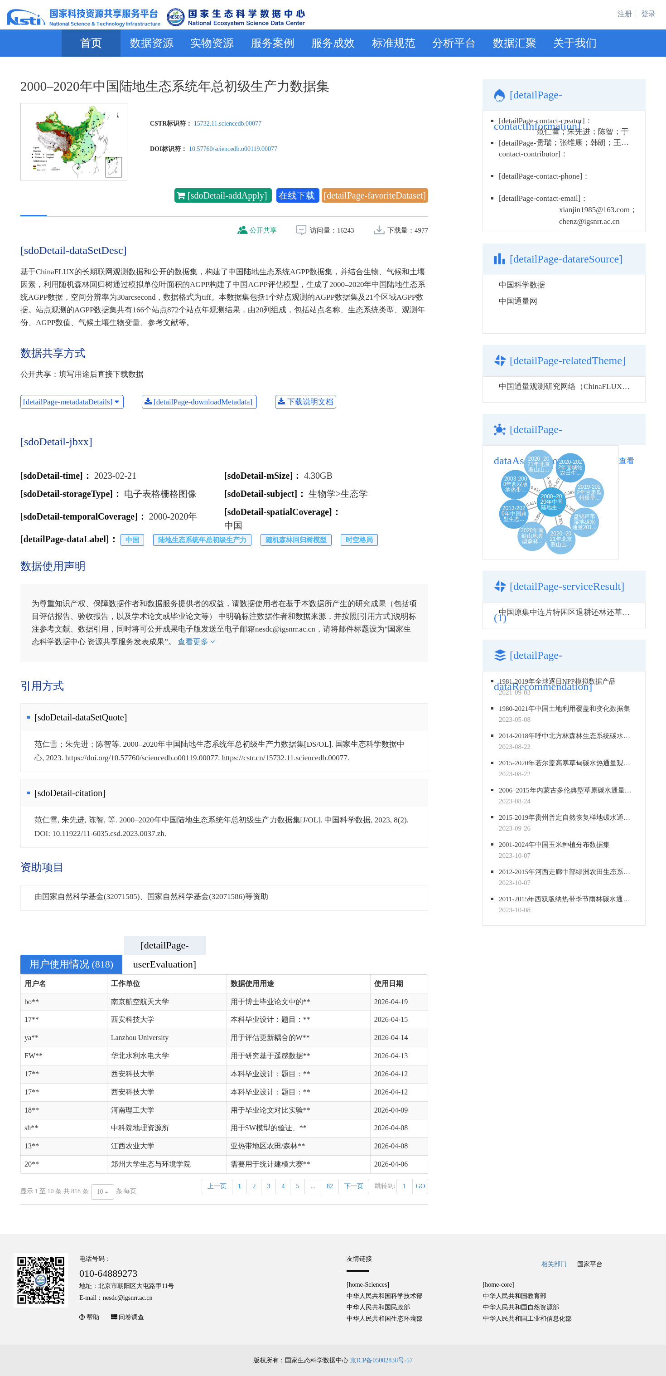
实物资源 (212, 43)
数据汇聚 (514, 43)
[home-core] (498, 1284)
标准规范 (393, 43)
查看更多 (196, 641)
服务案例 (272, 43)
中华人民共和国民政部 (378, 1307)
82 (330, 1186)
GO (420, 1186)
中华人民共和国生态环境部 (385, 1318)
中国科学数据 (522, 285)
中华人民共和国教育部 (514, 1296)
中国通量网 (518, 301)
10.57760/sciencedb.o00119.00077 (233, 149)
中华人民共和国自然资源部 (521, 1307)
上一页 (217, 1186)
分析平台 (454, 43)
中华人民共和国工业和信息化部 (527, 1318)
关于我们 (575, 43)
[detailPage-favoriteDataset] (375, 195)
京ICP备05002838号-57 (381, 1360)
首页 (91, 43)
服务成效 (333, 43)
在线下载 (298, 195)
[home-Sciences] (368, 1284)
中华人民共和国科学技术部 (385, 1296)
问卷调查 (131, 1317)
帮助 (93, 1317)
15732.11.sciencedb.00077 (227, 123)
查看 (626, 461)
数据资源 (152, 43)
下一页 (353, 1186)
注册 (625, 14)
